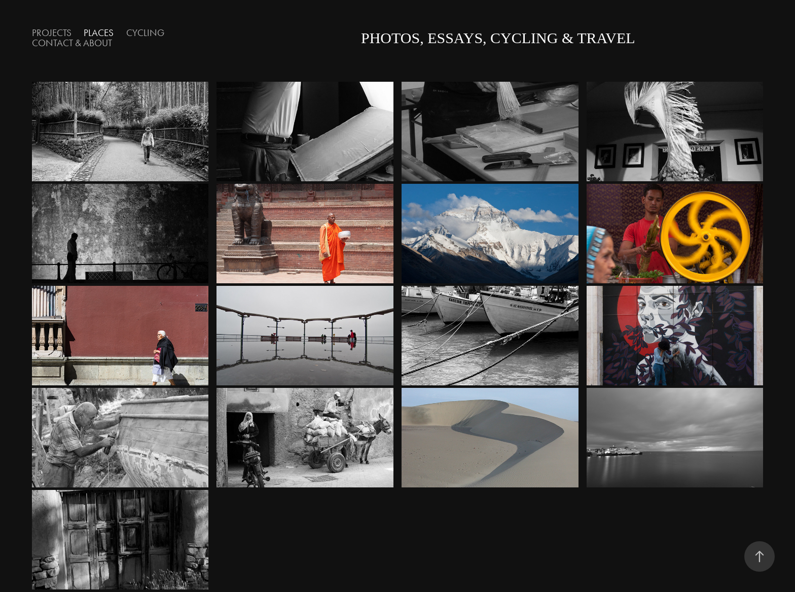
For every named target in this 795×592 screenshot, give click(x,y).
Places (99, 33)
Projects (51, 33)
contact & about (72, 43)
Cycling (145, 33)
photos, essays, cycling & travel (498, 37)
